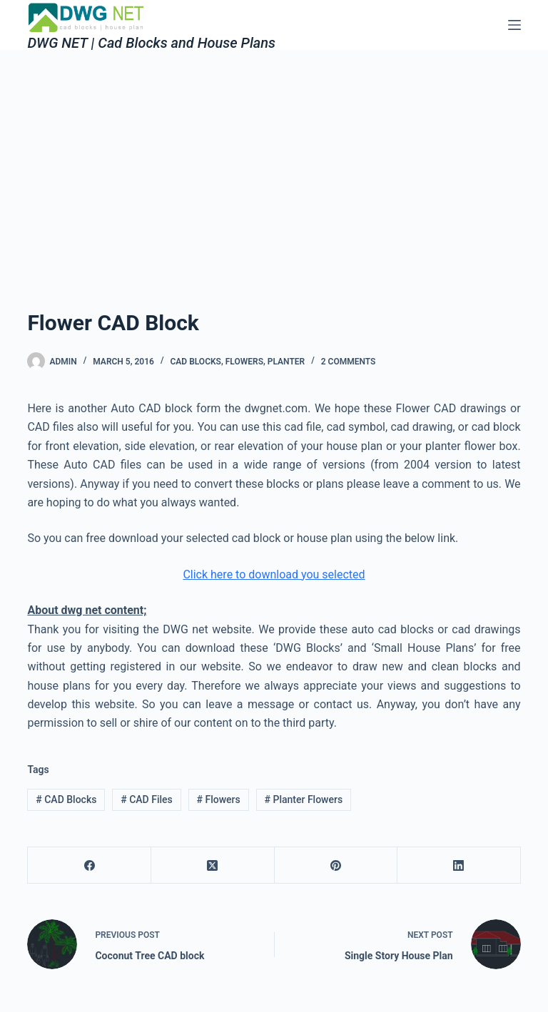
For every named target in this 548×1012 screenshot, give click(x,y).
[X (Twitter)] (213, 865)
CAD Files (147, 799)
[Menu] (514, 25)
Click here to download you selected (274, 574)
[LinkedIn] (459, 865)
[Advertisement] (274, 157)
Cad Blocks (195, 362)
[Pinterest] (336, 865)
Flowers (244, 362)
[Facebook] (89, 865)
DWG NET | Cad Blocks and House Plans (151, 42)
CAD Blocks (66, 799)
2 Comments (348, 362)
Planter (286, 362)
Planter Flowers (304, 799)
